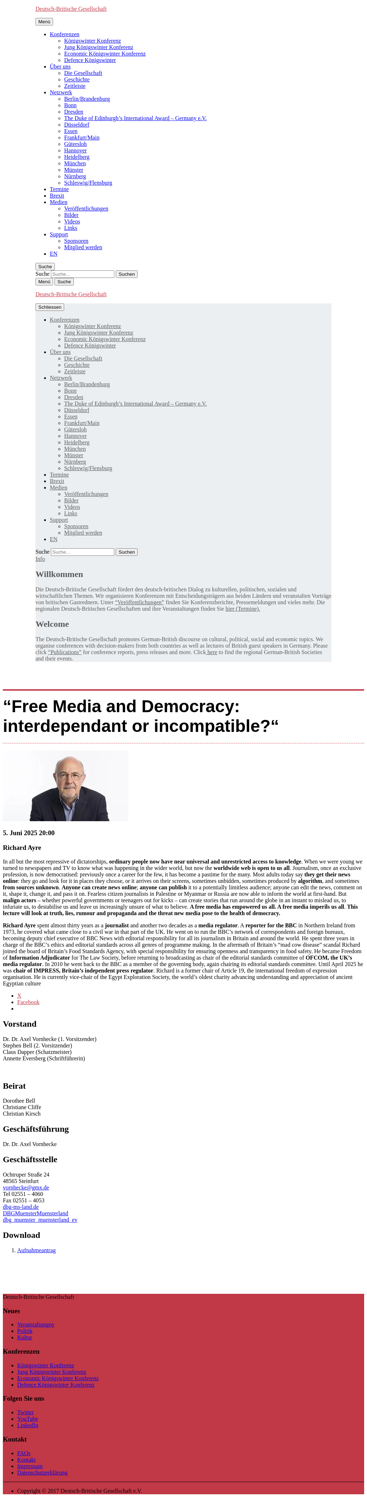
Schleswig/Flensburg (88, 183)
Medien (58, 202)
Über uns (60, 66)
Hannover (75, 150)
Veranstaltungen (35, 1324)
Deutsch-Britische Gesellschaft (71, 9)
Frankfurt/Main (82, 137)
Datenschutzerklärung (42, 1473)
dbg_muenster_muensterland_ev (40, 1220)
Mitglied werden (83, 247)
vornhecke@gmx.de (26, 1187)
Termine (59, 189)
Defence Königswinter (90, 60)
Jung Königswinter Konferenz (98, 47)
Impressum (30, 1466)
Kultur (24, 1337)
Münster (73, 170)
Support (59, 234)
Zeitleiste (75, 86)
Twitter (25, 1412)
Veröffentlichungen (86, 208)
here (212, 652)
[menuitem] (53, 254)
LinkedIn (27, 1425)
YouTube (27, 1419)
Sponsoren (76, 241)
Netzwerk (61, 92)
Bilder (71, 215)
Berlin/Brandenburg (87, 99)
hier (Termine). (242, 609)
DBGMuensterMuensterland (35, 1213)
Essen (70, 131)
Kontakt (26, 1460)
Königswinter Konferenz (92, 41)
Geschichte (77, 79)
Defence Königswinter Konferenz (56, 1385)
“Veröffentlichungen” (139, 602)
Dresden (73, 112)
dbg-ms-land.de (21, 1207)
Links (70, 228)
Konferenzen (65, 34)
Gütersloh (75, 144)
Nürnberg (75, 176)
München (75, 163)
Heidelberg (77, 157)
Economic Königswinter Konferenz (105, 54)
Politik (25, 1331)
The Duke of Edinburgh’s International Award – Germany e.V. (135, 118)
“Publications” (64, 652)
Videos (72, 221)
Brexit (57, 196)
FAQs (23, 1453)
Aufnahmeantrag (36, 1250)
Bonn (70, 105)
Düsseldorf (76, 125)
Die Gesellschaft (83, 73)
